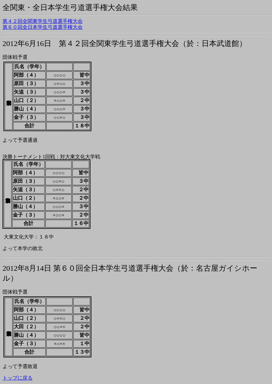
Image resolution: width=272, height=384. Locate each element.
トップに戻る (18, 378)
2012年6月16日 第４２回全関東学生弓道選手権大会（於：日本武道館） (125, 43)
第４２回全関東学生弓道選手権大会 (43, 21)
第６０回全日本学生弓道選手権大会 (43, 27)
